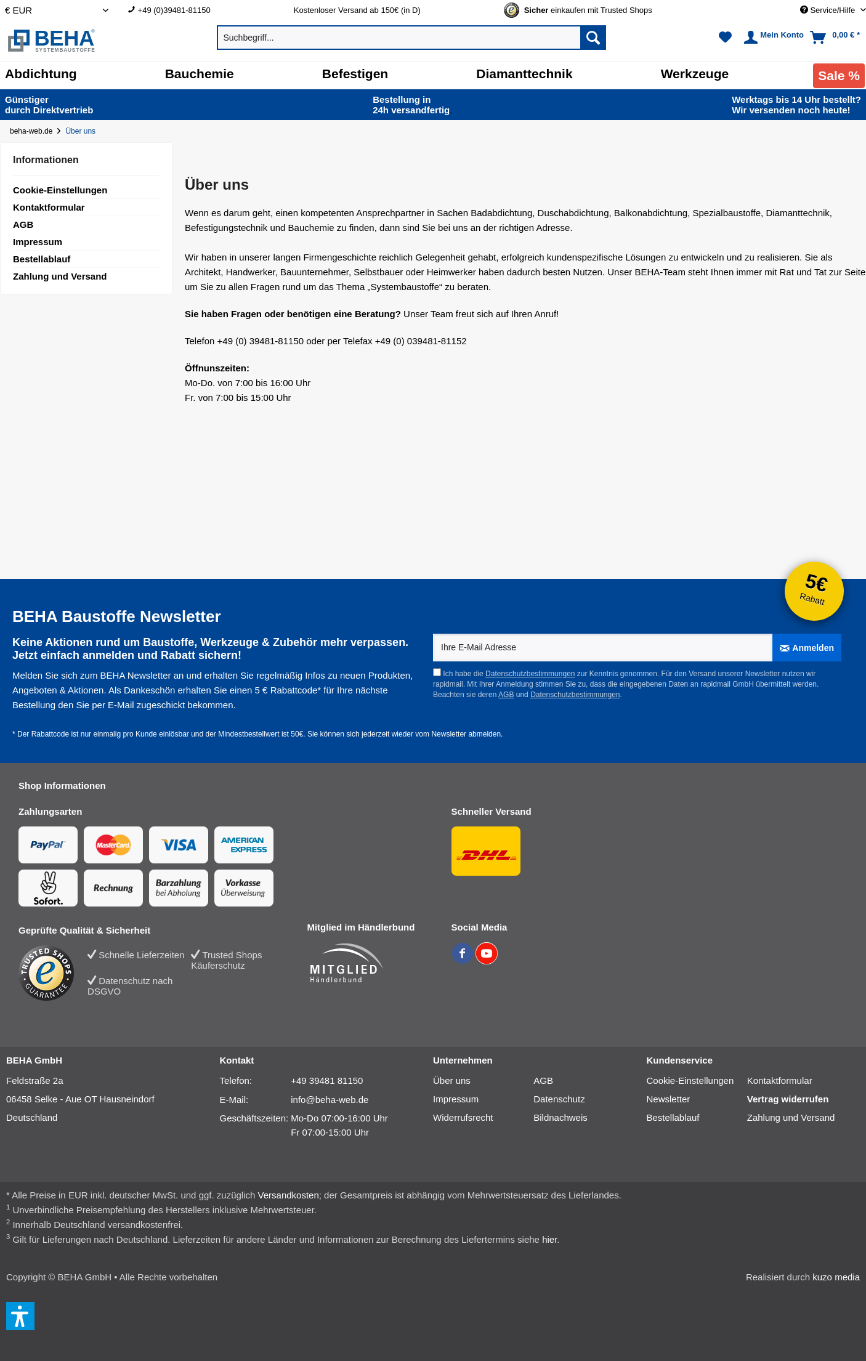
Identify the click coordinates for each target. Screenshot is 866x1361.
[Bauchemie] (199, 74)
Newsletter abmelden (466, 734)
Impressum (37, 241)
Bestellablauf (41, 259)
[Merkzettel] (725, 37)
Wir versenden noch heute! (796, 104)
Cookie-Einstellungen (60, 190)
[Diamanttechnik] (524, 74)
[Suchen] (593, 37)
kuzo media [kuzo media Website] (836, 1277)
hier (549, 1239)
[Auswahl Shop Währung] (56, 10)
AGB (23, 224)
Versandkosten (288, 1195)
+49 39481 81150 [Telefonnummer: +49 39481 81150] (327, 1080)
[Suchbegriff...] (412, 37)
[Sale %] (839, 75)
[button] (20, 1316)
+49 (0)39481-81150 (174, 10)
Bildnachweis (560, 1117)
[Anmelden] (806, 647)
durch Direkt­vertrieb (49, 104)
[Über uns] (82, 131)
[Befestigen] (355, 74)
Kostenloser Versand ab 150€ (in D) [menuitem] (357, 10)
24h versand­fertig (412, 104)
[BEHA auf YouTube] (486, 960)
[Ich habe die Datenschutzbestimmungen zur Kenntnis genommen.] (437, 672)
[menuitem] (201, 10)
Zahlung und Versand (60, 276)
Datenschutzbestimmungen (530, 673)
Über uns (452, 1080)
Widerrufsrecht (463, 1117)
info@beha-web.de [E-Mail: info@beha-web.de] (329, 1099)
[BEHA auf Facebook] (463, 960)
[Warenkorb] (836, 37)
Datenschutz (559, 1099)
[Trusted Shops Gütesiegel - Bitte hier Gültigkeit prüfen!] (588, 10)
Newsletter (668, 1099)
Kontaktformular (49, 207)
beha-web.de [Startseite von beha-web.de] (31, 131)
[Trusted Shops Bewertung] (52, 973)
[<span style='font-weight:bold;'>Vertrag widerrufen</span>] (797, 1099)
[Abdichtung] (41, 74)
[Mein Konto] (772, 37)
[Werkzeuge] (695, 74)
